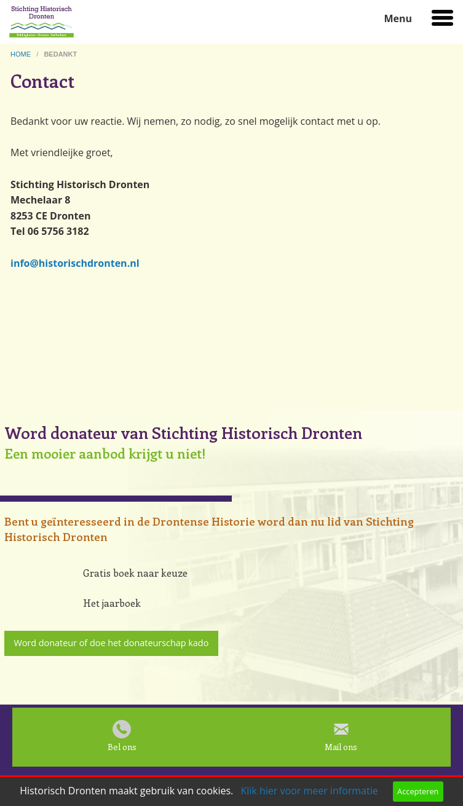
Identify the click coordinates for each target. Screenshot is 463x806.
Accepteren (417, 791)
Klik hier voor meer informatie (309, 790)
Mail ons (341, 747)
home (21, 54)
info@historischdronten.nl (75, 263)
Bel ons (122, 747)
